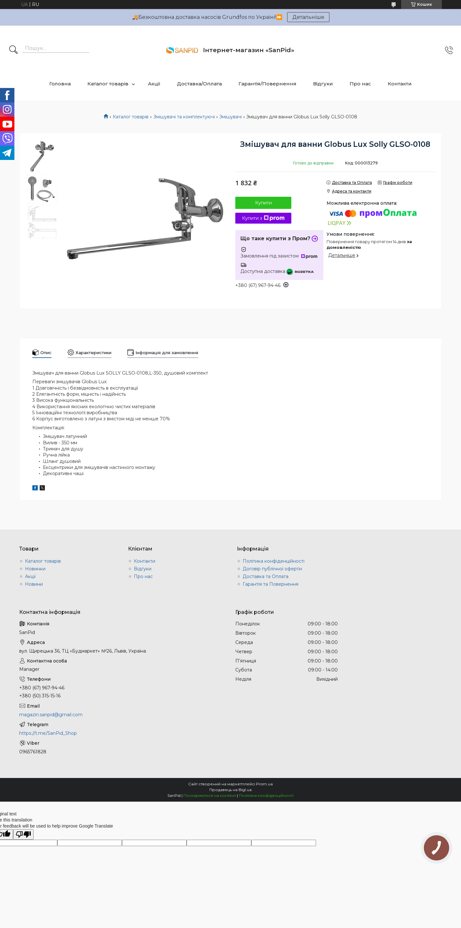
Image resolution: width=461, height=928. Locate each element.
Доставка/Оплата (199, 84)
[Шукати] (13, 50)
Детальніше (308, 17)
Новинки (35, 569)
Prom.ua (264, 783)
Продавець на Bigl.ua (230, 789)
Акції (154, 84)
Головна (60, 84)
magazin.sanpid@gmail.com (51, 715)
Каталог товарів (107, 84)
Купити (263, 203)
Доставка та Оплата (265, 576)
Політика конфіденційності (273, 561)
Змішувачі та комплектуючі (184, 117)
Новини (34, 584)
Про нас (360, 84)
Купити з (263, 218)
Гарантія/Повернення (267, 84)
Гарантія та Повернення (270, 584)
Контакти (400, 84)
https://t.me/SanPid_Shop (48, 733)
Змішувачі (230, 117)
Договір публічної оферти (272, 569)
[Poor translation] (23, 834)
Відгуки (323, 84)
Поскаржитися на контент (209, 795)
